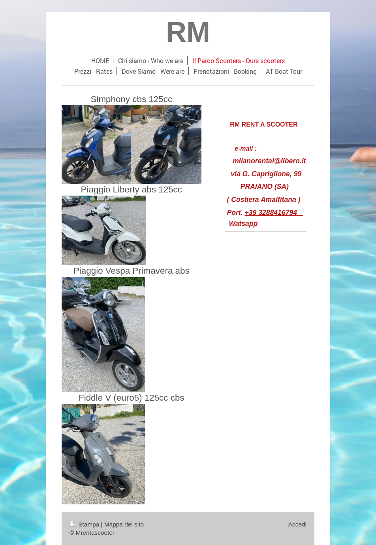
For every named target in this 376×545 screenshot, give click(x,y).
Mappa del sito (124, 524)
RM (188, 32)
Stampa (85, 524)
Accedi (297, 524)
